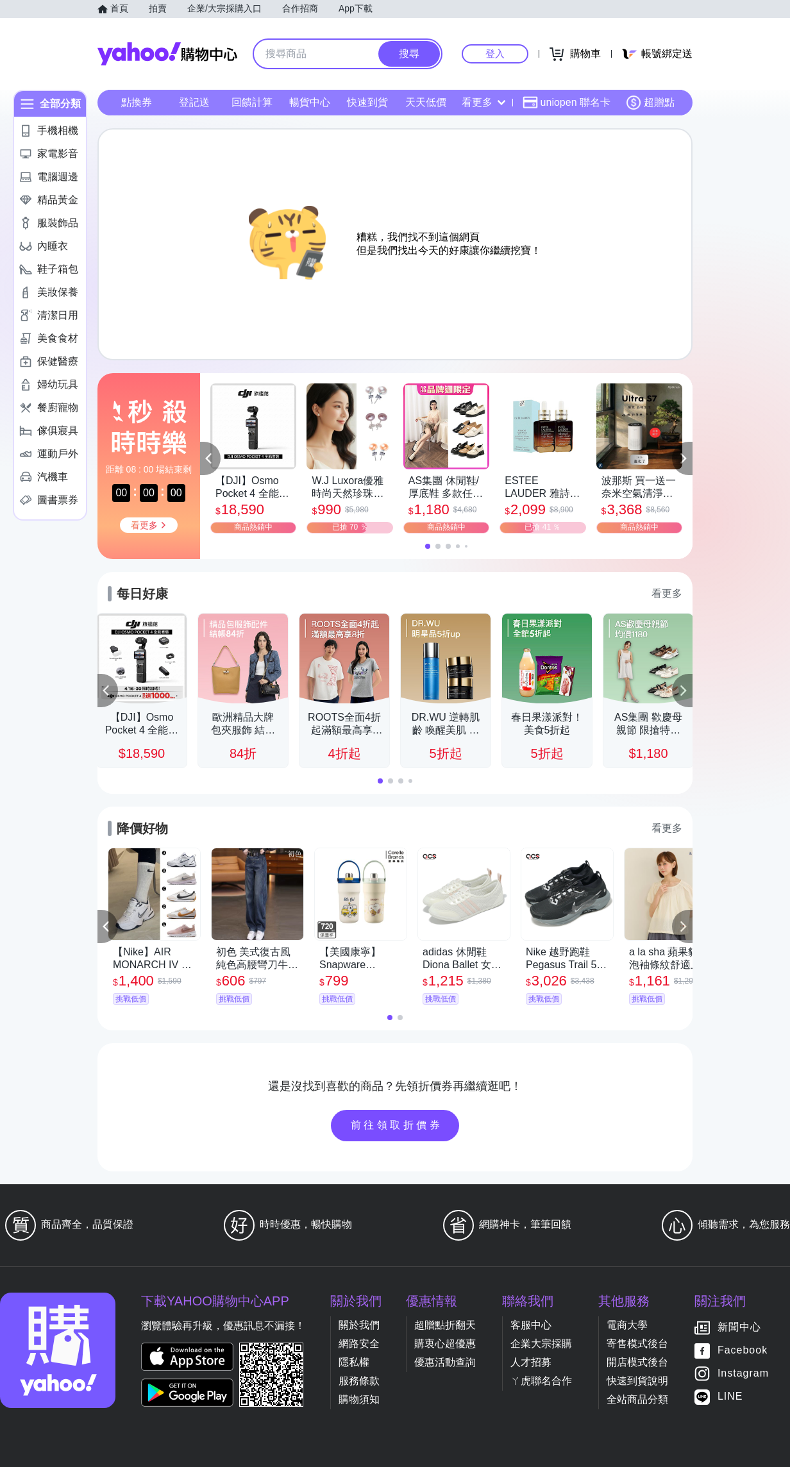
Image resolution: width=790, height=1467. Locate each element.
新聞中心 (739, 1327)
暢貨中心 (309, 102)
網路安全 (359, 1343)
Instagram (743, 1373)
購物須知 (359, 1399)
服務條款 (359, 1380)
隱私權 (354, 1362)
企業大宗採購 (541, 1343)
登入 (495, 53)
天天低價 (425, 102)
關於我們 (359, 1325)
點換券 (136, 102)
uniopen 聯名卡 (566, 102)
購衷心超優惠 (445, 1343)
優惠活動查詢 (445, 1362)
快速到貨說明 (637, 1380)
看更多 (483, 102)
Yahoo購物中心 (167, 53)
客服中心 (530, 1325)
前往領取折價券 (397, 1124)
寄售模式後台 (637, 1343)
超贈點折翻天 (445, 1325)
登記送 (194, 102)
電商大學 (627, 1325)
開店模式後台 (637, 1362)
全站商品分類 (637, 1399)
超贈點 (650, 102)
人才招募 (530, 1362)
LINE (730, 1396)
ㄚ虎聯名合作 (541, 1380)
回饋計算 (252, 102)
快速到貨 (367, 102)
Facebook (743, 1350)
